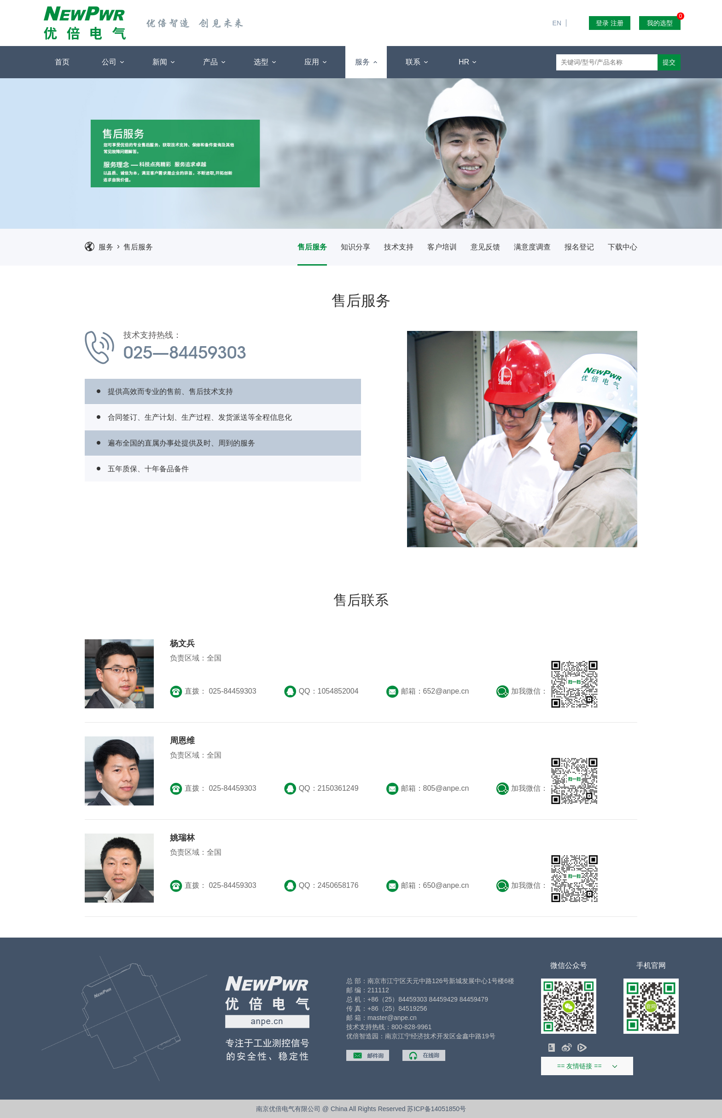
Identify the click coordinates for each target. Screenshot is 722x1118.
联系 (416, 62)
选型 (264, 62)
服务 (366, 62)
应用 (315, 62)
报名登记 (579, 247)
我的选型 (664, 21)
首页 (62, 62)
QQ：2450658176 (321, 886)
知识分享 (355, 247)
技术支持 (398, 247)
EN (561, 4)
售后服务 (138, 247)
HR (468, 62)
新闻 (163, 62)
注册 (617, 23)
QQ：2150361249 (321, 788)
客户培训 (442, 247)
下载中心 (622, 247)
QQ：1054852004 (321, 691)
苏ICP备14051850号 (436, 1108)
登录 (602, 23)
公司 (112, 62)
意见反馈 (485, 247)
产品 (214, 62)
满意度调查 (532, 247)
